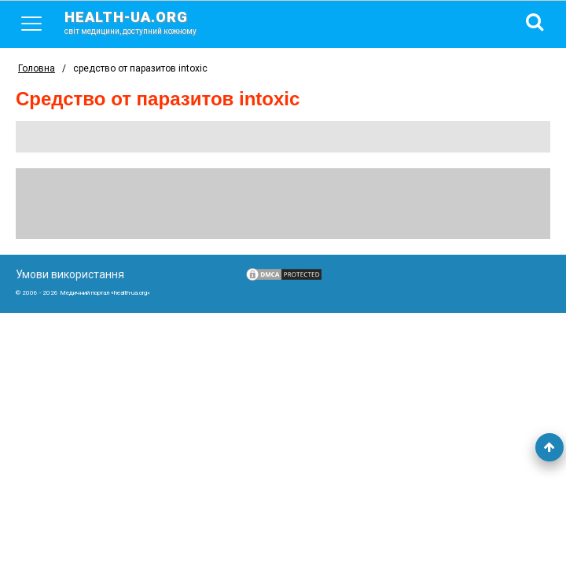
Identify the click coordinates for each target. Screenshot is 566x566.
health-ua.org (143, 22)
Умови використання (70, 274)
